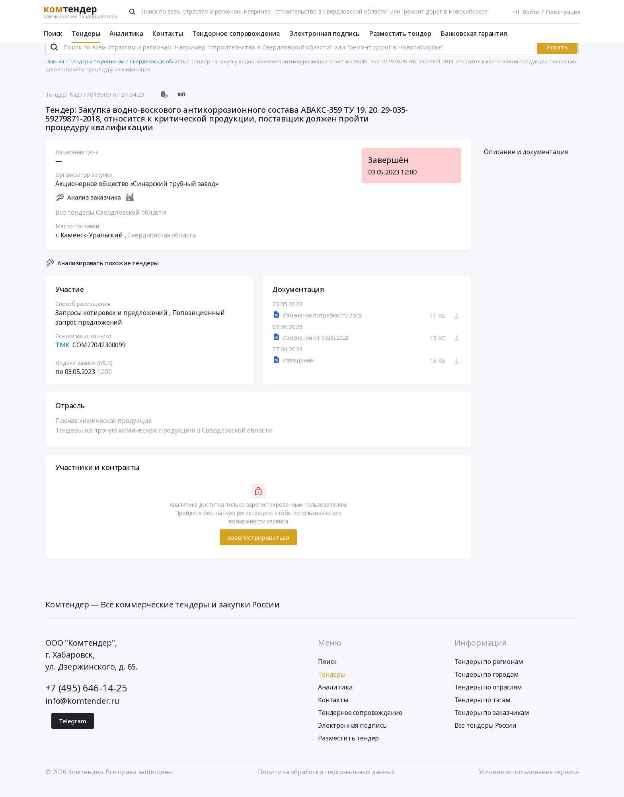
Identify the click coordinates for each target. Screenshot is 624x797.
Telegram (72, 731)
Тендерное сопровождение (236, 33)
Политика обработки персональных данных (326, 782)
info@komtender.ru (82, 711)
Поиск (52, 33)
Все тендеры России (485, 735)
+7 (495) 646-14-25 (86, 698)
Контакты (167, 33)
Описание (526, 162)
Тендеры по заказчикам (492, 723)
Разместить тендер (400, 33)
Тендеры (86, 33)
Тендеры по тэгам (482, 710)
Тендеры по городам (486, 684)
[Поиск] (132, 11)
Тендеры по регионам (488, 672)
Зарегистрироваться (258, 548)
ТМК (62, 355)
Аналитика (126, 33)
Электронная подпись (324, 33)
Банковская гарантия (474, 33)
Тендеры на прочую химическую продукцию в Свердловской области (163, 441)
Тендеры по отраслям (488, 697)
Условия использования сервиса (529, 782)
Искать (557, 58)
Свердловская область (161, 245)
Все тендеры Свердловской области (110, 223)
